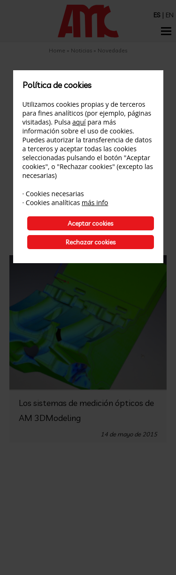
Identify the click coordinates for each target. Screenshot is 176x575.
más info (95, 202)
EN (170, 15)
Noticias (82, 50)
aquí (78, 122)
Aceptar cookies (90, 223)
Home (57, 50)
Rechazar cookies (90, 242)
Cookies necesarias (55, 193)
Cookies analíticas (53, 202)
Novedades (112, 50)
